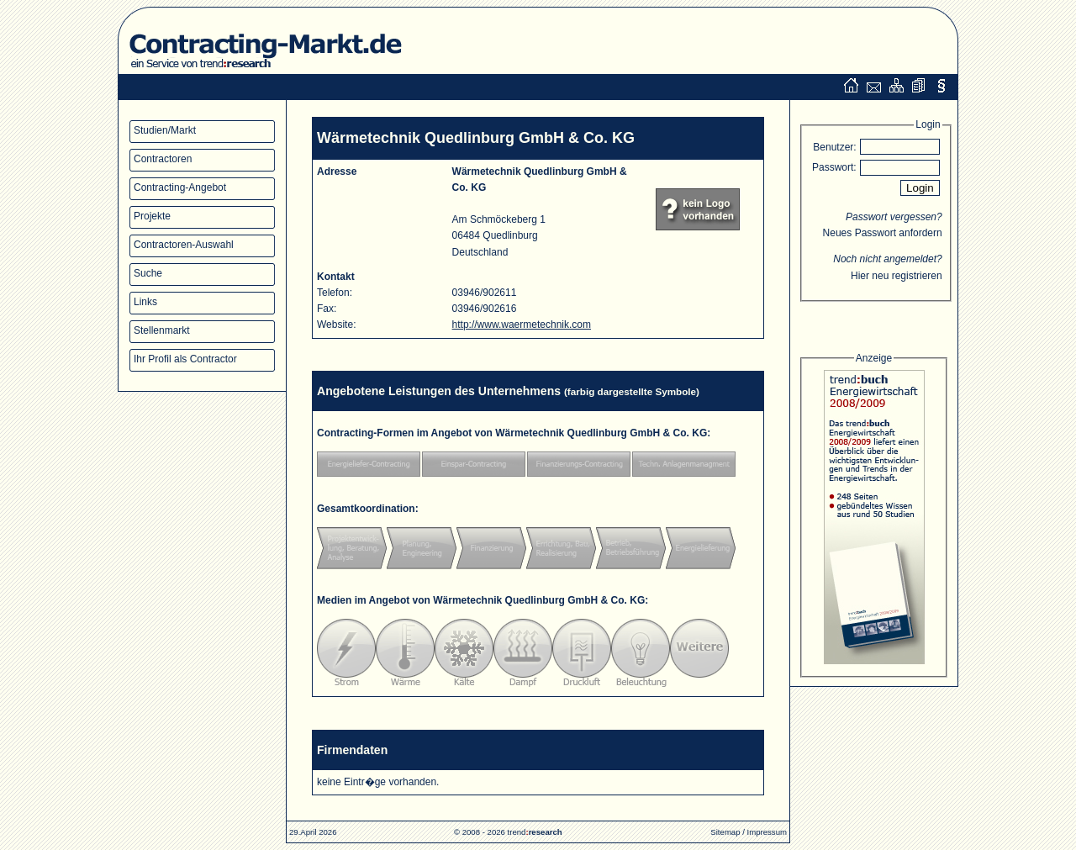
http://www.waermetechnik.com (521, 324)
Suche (148, 273)
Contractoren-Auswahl (184, 245)
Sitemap (725, 832)
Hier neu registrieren (896, 276)
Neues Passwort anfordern (882, 233)
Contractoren (163, 159)
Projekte (152, 216)
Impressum (767, 832)
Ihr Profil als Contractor (185, 359)
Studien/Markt (165, 130)
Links (145, 302)
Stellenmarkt (162, 330)
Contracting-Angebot (180, 187)
